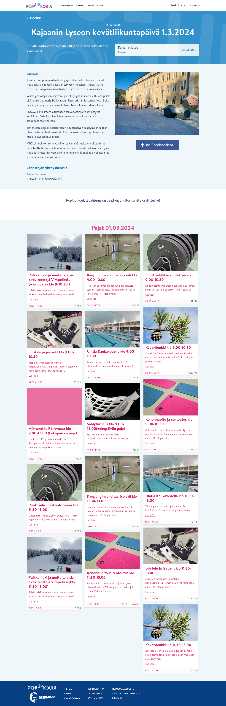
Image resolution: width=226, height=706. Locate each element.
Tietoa (68, 688)
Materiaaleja (72, 697)
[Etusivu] (39, 5)
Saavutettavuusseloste (126, 693)
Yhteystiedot (95, 693)
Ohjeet (68, 693)
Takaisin (35, 17)
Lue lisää (33, 299)
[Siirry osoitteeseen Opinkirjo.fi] (42, 697)
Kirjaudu (117, 697)
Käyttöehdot (95, 697)
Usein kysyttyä (95, 688)
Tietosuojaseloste (123, 688)
